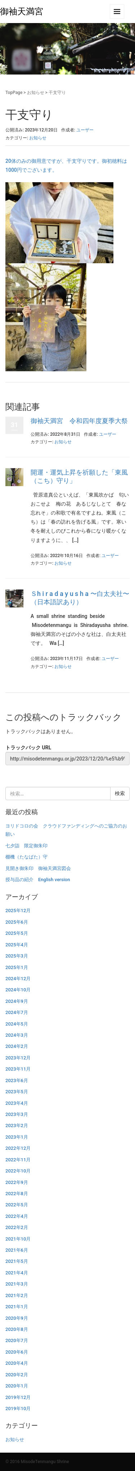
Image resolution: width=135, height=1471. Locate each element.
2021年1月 (16, 1306)
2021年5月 (16, 1261)
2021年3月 (16, 1284)
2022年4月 (16, 1216)
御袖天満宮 (21, 11)
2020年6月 (16, 1352)
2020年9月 (16, 1318)
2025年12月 (18, 910)
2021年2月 (16, 1295)
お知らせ (35, 92)
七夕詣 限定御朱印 (26, 845)
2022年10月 (18, 1171)
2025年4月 (16, 944)
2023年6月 (16, 1080)
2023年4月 (16, 1103)
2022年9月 (16, 1182)
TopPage (13, 92)
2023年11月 (18, 1069)
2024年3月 (16, 1035)
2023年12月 (18, 1057)
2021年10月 (18, 1239)
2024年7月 (16, 1012)
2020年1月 (16, 1386)
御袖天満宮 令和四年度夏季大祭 (79, 421)
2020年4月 (16, 1363)
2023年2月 (16, 1125)
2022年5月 (16, 1204)
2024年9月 (16, 1001)
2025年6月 (16, 922)
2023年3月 (16, 1114)
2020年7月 (16, 1340)
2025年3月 (16, 956)
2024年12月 (18, 978)
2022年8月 (16, 1193)
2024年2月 (16, 1046)
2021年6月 (16, 1250)
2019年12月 (18, 1397)
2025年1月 (16, 967)
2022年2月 (16, 1227)
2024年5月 (16, 1024)
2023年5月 (16, 1091)
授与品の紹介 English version (37, 879)
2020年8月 (16, 1329)
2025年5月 (16, 933)
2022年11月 (18, 1159)
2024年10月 (18, 989)
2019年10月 (18, 1408)
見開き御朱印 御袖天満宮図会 (38, 868)
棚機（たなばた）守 (26, 857)
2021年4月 (16, 1272)
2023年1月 (16, 1137)
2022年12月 (18, 1148)
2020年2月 (16, 1374)
